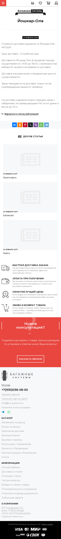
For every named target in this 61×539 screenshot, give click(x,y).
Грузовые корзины (12, 439)
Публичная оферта (12, 497)
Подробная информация (12, 516)
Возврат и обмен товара (15, 484)
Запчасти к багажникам (15, 448)
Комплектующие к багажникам (19, 452)
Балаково (8, 215)
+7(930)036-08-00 (15, 390)
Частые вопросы (11, 480)
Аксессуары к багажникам (16, 444)
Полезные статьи (11, 476)
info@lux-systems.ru (13, 403)
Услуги (5, 457)
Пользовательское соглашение (19, 489)
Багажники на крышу (13, 422)
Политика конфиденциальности (20, 493)
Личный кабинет (11, 467)
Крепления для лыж (13, 431)
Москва (6, 385)
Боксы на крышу (11, 426)
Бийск (6, 253)
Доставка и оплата (12, 471)
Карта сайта (47, 524)
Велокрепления (11, 435)
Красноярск (10, 177)
